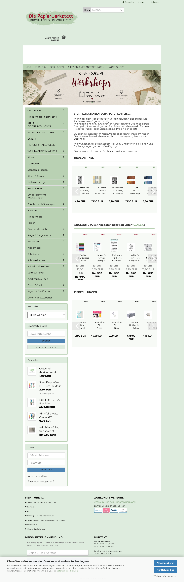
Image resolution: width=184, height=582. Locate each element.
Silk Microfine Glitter (38, 266)
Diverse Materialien (38, 229)
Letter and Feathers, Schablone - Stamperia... (84, 190)
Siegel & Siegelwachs (39, 235)
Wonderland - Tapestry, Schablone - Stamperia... (118, 190)
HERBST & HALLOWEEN (41, 145)
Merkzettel (154, 2)
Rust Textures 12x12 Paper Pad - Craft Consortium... (135, 190)
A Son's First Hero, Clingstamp (135, 258)
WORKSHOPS (116, 67)
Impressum (32, 525)
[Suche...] (87, 9)
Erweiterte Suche (46, 347)
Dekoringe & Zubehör (39, 297)
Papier (31, 222)
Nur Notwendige (165, 570)
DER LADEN (57, 67)
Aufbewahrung (36, 182)
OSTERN (32, 138)
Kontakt (30, 507)
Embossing (33, 241)
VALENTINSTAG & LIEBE (40, 132)
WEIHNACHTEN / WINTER (42, 151)
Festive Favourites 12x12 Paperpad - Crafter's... (83, 258)
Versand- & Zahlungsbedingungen (41, 502)
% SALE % (40, 67)
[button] (128, 2)
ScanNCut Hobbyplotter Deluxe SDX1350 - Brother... (136, 325)
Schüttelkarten (36, 260)
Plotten (31, 157)
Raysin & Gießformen (39, 291)
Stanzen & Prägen (37, 170)
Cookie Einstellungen (36, 529)
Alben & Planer (35, 176)
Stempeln (33, 163)
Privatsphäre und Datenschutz (40, 516)
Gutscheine (34, 110)
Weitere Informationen (165, 576)
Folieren (32, 210)
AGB (29, 511)
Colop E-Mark (35, 285)
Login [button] (141, 2)
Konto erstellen (37, 476)
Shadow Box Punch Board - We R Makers (82, 325)
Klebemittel (34, 247)
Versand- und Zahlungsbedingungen (115, 502)
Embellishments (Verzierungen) (36, 196)
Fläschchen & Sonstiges (41, 204)
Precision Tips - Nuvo (117, 325)
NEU (28, 67)
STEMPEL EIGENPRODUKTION (39, 125)
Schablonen (34, 254)
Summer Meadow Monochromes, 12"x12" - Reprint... (102, 190)
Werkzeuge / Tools (37, 279)
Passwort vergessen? (40, 481)
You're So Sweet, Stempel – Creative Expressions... (101, 258)
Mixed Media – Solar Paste (42, 116)
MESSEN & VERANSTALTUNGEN (86, 67)
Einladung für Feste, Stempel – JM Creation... (117, 258)
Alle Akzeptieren (165, 563)
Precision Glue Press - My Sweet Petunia (99, 325)
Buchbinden (34, 188)
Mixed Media (34, 216)
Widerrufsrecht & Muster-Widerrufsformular (46, 520)
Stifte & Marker (35, 272)
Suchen (46, 341)
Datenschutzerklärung (67, 571)
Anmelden (46, 470)
